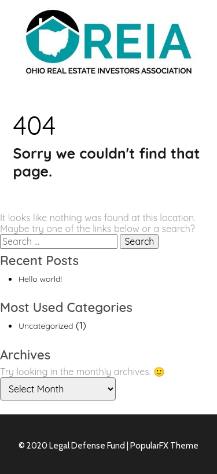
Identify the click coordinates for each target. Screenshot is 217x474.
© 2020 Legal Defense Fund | (74, 445)
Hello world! (40, 279)
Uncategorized (46, 326)
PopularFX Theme (164, 445)
